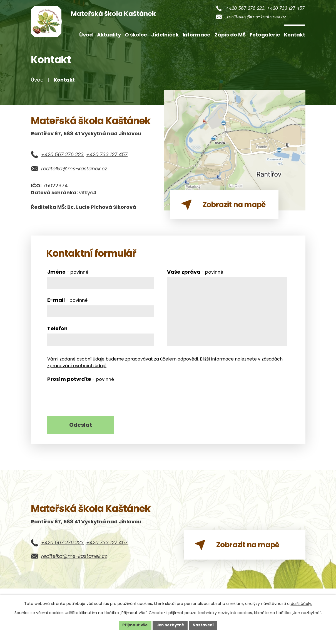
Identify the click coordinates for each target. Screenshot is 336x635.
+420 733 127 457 (286, 8)
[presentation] (89, 401)
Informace (196, 34)
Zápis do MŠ (230, 34)
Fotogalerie (265, 34)
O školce (136, 34)
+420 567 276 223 (245, 8)
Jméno (67, 276)
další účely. (301, 603)
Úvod (86, 34)
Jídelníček (165, 34)
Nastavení (205, 625)
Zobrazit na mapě (243, 552)
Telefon (57, 332)
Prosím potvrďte (80, 383)
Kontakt (294, 34)
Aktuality (109, 34)
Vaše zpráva (195, 276)
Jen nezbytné (170, 625)
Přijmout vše (133, 625)
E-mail (67, 304)
